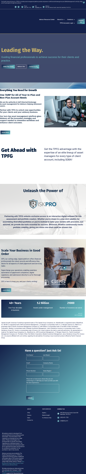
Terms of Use (19, 442)
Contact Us (80, 16)
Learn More (6, 279)
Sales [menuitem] (28, 407)
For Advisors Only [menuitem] (46, 407)
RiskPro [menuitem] (44, 402)
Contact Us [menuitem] (30, 409)
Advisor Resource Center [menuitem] (47, 14)
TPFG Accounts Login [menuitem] (67, 18)
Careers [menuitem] (29, 404)
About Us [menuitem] (61, 14)
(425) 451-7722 (27, 7)
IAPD (3, 443)
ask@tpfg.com (38, 7)
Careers (8, 443)
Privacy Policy (11, 442)
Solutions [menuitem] (71, 14)
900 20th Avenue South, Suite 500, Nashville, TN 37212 (58, 7)
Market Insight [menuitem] (46, 404)
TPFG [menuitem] (28, 402)
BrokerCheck (14, 443)
